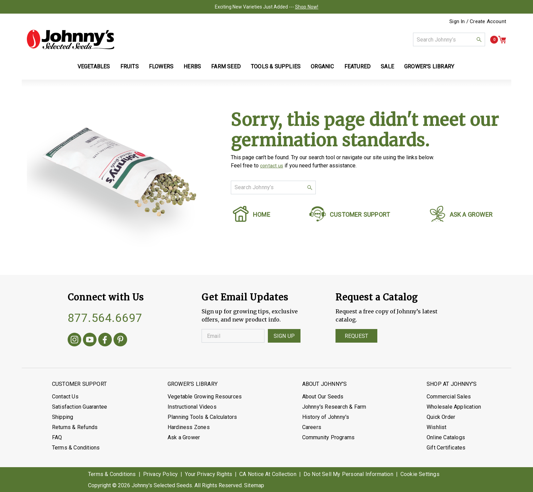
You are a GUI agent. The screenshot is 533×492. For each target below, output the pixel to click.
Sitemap (254, 485)
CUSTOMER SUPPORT (360, 214)
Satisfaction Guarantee (79, 407)
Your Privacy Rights (208, 474)
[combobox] (449, 39)
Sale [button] (387, 66)
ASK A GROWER (471, 214)
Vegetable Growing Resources (205, 396)
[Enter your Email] (233, 336)
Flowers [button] (161, 66)
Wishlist (437, 427)
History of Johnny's (325, 417)
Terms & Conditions (76, 447)
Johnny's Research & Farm (334, 407)
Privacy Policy (160, 474)
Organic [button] (322, 66)
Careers (311, 427)
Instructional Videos (192, 407)
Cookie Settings (420, 474)
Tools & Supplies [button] (275, 66)
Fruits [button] (129, 66)
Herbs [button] (192, 66)
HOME (261, 214)
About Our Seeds (323, 396)
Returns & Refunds (75, 427)
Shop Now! (307, 7)
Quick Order (441, 417)
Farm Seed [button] (226, 66)
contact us (271, 165)
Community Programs (328, 437)
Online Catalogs (446, 437)
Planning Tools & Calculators (202, 417)
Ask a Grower (184, 437)
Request (356, 336)
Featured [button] (357, 66)
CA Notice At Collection (267, 474)
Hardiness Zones (189, 427)
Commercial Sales (449, 396)
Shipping (62, 417)
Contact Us (65, 396)
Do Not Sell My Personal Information (348, 474)
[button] (479, 39)
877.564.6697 (105, 318)
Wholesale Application (454, 407)
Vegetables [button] (94, 66)
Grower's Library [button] (429, 66)
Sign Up (284, 336)
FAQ (57, 437)
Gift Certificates (446, 447)
